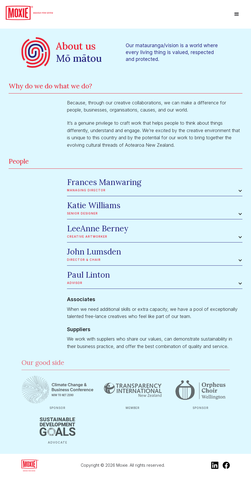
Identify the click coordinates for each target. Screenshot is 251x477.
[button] (236, 14)
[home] (29, 13)
